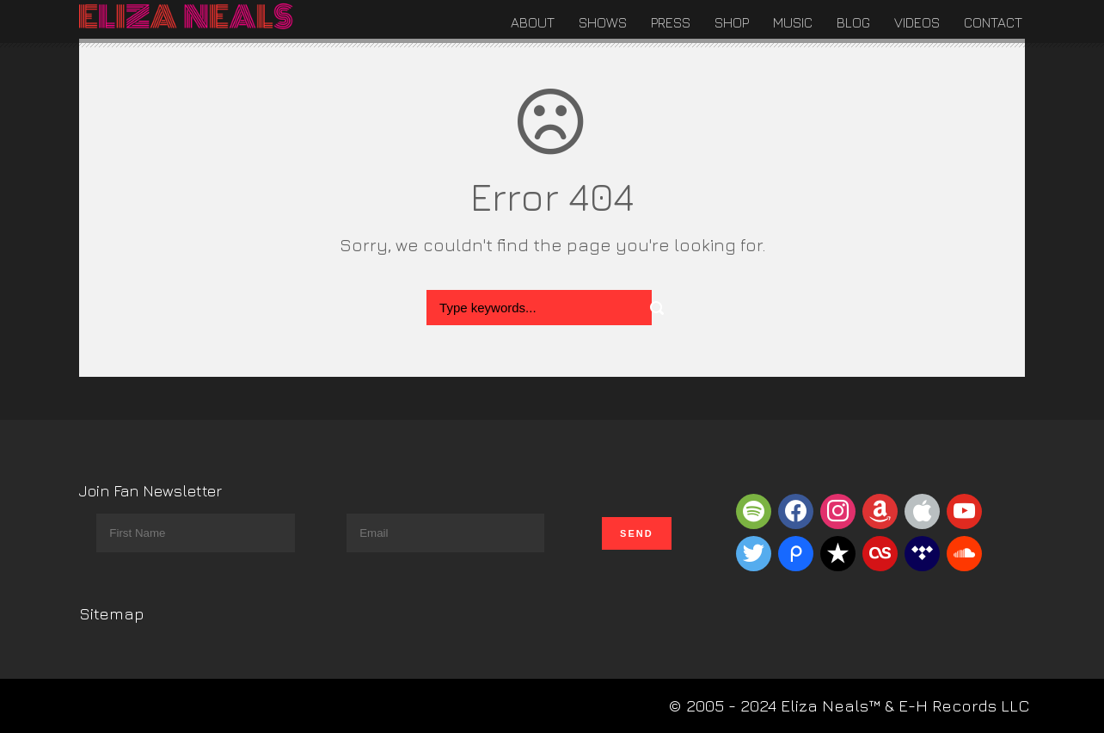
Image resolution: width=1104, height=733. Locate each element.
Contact (993, 22)
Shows (603, 22)
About (533, 22)
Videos (917, 22)
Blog (853, 22)
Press (670, 22)
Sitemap (111, 613)
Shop (732, 22)
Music (793, 22)
